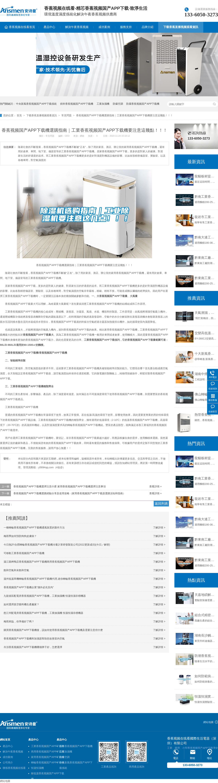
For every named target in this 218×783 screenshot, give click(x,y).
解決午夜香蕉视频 (76, 27)
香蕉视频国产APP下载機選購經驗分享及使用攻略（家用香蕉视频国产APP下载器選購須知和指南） (69, 493)
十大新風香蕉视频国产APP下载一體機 (205, 353)
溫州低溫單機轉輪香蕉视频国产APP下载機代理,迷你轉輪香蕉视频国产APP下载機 (50, 578)
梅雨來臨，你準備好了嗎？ (19, 621)
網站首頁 (5, 739)
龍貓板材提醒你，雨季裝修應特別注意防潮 (205, 458)
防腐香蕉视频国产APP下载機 (142, 103)
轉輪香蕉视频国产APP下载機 (47, 762)
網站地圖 (208, 722)
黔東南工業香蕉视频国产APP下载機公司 (205, 278)
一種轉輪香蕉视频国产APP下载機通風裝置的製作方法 (34, 527)
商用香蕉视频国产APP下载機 (47, 751)
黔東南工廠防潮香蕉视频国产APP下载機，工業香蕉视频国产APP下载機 (205, 257)
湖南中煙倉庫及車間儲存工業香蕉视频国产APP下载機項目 (205, 374)
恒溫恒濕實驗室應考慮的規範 (205, 696)
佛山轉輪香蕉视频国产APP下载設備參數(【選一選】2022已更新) (205, 394)
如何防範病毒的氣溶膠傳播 (205, 676)
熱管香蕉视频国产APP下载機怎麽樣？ (205, 414)
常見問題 (66, 115)
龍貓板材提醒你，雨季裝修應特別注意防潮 (205, 176)
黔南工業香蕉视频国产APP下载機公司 (205, 196)
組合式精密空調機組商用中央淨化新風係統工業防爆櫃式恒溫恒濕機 (205, 615)
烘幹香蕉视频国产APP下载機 (76, 103)
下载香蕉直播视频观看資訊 (180, 27)
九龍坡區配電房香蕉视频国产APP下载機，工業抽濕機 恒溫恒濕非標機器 (45, 595)
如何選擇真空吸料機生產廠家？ (21, 604)
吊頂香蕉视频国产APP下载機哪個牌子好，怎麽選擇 (33, 647)
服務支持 (126, 27)
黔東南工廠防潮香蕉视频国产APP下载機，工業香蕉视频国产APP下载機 (205, 539)
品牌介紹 (147, 27)
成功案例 (104, 27)
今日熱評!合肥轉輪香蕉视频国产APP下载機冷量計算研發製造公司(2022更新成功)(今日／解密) (57, 544)
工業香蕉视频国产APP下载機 (47, 746)
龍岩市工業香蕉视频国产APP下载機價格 (205, 217)
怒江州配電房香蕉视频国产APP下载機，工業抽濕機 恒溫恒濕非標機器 (43, 612)
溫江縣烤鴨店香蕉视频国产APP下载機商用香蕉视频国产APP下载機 (42, 561)
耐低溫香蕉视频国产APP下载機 (47, 774)
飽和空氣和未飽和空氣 (16, 570)
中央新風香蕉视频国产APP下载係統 (36, 103)
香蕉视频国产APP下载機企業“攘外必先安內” (29, 587)
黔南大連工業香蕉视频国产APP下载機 (205, 237)
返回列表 (161, 503)
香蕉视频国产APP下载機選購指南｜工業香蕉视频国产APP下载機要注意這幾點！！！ (124, 115)
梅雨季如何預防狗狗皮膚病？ (20, 536)
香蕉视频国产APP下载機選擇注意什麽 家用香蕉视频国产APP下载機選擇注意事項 (59, 486)
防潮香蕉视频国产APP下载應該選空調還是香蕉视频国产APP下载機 (205, 656)
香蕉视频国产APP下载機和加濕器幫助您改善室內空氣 (34, 638)
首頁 (19, 115)
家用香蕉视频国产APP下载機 (47, 757)
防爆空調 (118, 103)
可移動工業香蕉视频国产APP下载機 (24, 553)
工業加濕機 (103, 103)
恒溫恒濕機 (37, 767)
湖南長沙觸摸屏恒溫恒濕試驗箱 (205, 635)
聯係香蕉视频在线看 (14, 767)
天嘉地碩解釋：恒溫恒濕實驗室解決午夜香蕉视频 (205, 595)
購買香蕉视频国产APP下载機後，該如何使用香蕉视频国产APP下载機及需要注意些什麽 (53, 630)
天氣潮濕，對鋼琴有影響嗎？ (205, 313)
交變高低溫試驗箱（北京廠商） (205, 333)
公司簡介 (8, 762)
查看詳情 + (155, 486)
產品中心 (49, 27)
